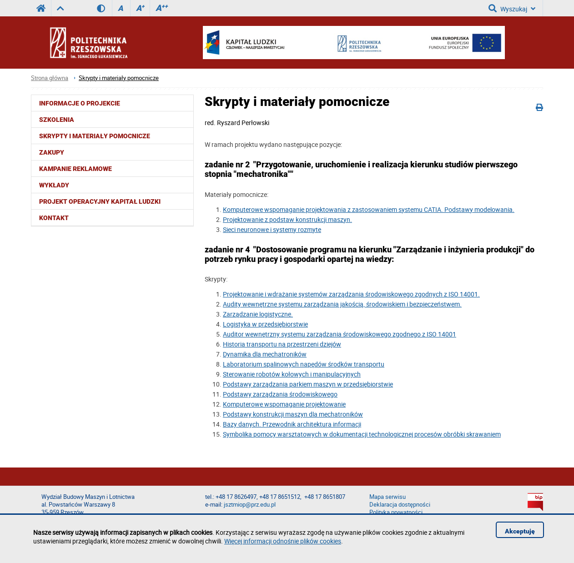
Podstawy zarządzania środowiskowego (280, 394)
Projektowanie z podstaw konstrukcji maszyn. (287, 219)
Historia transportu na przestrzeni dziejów (282, 344)
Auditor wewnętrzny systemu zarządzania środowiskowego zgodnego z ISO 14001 (339, 334)
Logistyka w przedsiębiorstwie (265, 324)
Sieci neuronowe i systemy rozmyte (272, 229)
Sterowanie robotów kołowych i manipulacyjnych (292, 374)
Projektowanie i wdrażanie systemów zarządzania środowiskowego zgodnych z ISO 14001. (351, 294)
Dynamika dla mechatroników (265, 354)
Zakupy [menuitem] (51, 152)
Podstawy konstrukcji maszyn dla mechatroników (293, 414)
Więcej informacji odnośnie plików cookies (282, 541)
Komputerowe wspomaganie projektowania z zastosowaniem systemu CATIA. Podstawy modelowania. (368, 209)
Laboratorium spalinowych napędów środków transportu (303, 364)
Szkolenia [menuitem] (56, 119)
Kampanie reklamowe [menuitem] (75, 168)
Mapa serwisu (387, 497)
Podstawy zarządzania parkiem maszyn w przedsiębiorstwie (308, 384)
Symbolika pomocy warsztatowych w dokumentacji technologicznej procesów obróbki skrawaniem (362, 434)
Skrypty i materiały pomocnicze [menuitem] (94, 136)
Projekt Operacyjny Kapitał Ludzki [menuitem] (100, 201)
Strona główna (49, 78)
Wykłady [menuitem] (54, 185)
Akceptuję (520, 531)
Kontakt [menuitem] (54, 217)
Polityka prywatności (396, 512)
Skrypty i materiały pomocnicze (119, 78)
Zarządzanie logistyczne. (258, 314)
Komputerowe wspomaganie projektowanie (284, 404)
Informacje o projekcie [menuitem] (79, 103)
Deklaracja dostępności (399, 504)
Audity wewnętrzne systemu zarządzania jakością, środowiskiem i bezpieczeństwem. (342, 304)
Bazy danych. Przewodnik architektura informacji (292, 424)
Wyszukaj (511, 8)
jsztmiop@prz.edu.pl (250, 504)
